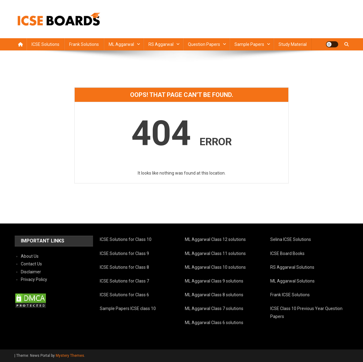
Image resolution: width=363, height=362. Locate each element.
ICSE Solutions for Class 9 (124, 253)
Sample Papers (249, 44)
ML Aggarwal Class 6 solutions (214, 322)
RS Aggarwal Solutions (292, 267)
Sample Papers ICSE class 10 (128, 308)
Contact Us (31, 263)
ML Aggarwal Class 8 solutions (214, 294)
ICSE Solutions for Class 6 (124, 294)
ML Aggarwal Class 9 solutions (214, 281)
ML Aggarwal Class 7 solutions (214, 308)
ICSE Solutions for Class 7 (124, 281)
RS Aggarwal (161, 44)
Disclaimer (31, 271)
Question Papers (204, 44)
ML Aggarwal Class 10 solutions (215, 267)
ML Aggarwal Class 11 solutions (215, 253)
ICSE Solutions (45, 44)
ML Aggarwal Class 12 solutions (215, 239)
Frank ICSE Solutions (290, 294)
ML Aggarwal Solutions (292, 281)
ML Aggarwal (121, 44)
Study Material (293, 44)
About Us (30, 256)
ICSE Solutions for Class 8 (124, 267)
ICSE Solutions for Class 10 (126, 239)
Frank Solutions (84, 44)
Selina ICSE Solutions (290, 239)
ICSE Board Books (287, 253)
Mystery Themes (70, 355)
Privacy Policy (34, 279)
